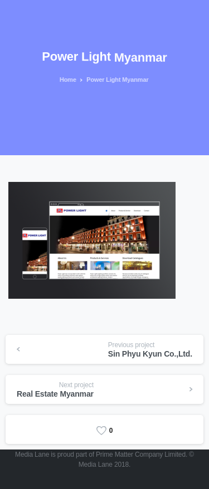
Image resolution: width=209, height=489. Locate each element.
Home (67, 79)
